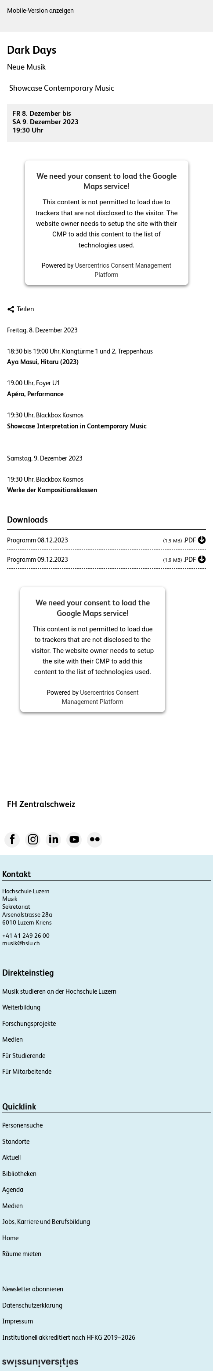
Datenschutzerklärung (32, 1305)
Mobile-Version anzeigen (40, 10)
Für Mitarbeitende (26, 1071)
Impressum (17, 1321)
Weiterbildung (21, 1007)
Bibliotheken (19, 1173)
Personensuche (22, 1125)
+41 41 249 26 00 (26, 935)
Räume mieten (21, 1253)
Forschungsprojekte (29, 1023)
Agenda (12, 1189)
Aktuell (11, 1157)
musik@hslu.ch (21, 943)
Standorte (15, 1141)
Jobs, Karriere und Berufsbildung (46, 1221)
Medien (12, 1039)
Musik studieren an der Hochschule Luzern (59, 991)
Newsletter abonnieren (32, 1289)
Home (10, 1238)
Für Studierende (23, 1055)
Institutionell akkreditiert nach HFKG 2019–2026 (68, 1337)
